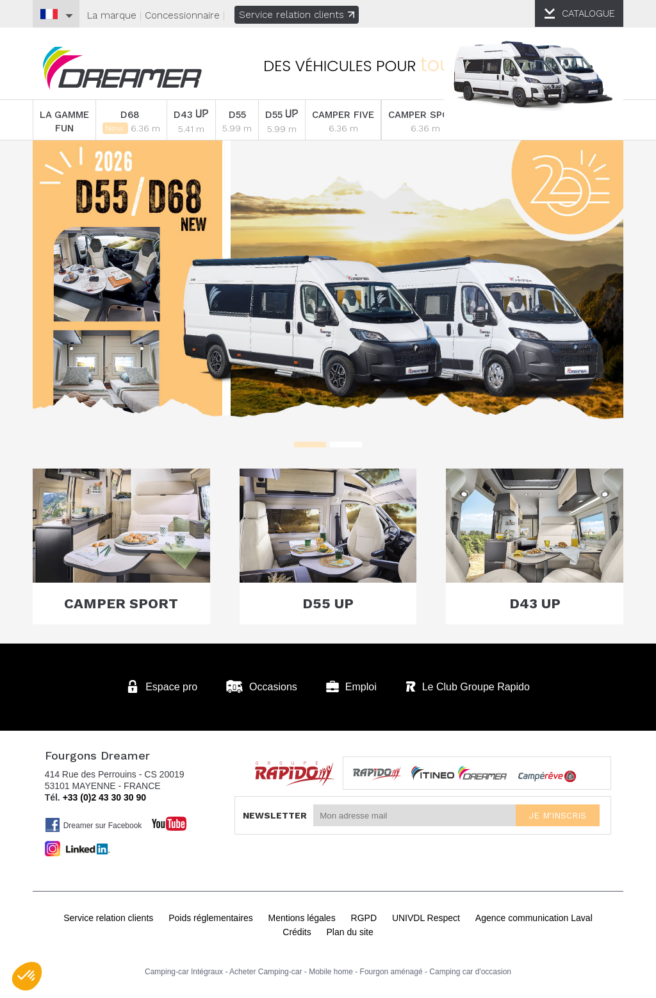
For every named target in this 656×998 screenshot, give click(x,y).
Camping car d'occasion (470, 971)
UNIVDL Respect (426, 918)
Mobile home (331, 971)
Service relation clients (296, 15)
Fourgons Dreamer (122, 68)
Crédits (297, 932)
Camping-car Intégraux (184, 971)
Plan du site (350, 932)
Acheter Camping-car (265, 971)
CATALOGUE (588, 13)
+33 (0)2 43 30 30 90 (104, 797)
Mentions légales (302, 918)
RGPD (364, 918)
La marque (111, 15)
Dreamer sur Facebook (93, 825)
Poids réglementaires (210, 918)
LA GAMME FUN (64, 121)
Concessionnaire (182, 15)
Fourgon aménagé (391, 971)
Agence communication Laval (534, 918)
